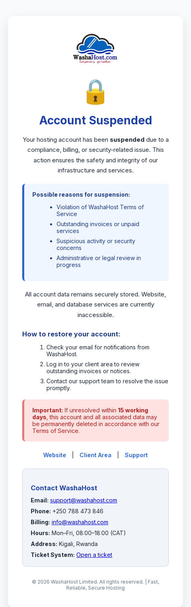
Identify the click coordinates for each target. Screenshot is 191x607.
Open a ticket (94, 554)
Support (136, 455)
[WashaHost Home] (95, 72)
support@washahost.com (83, 500)
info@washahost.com (80, 522)
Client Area (95, 455)
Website (54, 455)
